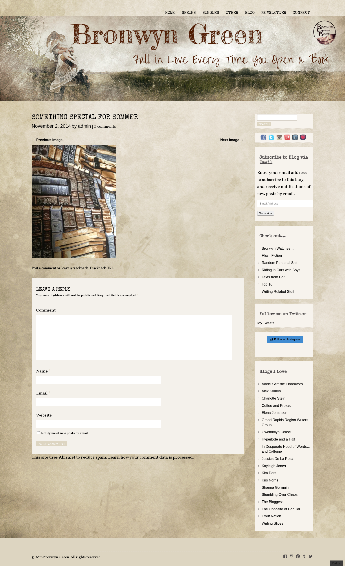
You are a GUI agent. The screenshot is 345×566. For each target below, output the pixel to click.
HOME (170, 13)
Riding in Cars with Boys (281, 270)
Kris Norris (270, 480)
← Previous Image (47, 140)
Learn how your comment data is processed (150, 457)
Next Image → (232, 140)
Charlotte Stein (273, 398)
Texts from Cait (273, 277)
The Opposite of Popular (281, 509)
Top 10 (267, 284)
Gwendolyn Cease (276, 432)
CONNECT (301, 13)
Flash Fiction (272, 255)
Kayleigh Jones (274, 466)
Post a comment (44, 268)
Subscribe (265, 213)
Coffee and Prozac (276, 405)
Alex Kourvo (271, 391)
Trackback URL (102, 268)
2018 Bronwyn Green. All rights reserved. (68, 557)
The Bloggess (272, 502)
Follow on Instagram (285, 339)
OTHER (232, 13)
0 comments (105, 126)
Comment (46, 310)
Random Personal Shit (279, 263)
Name (43, 371)
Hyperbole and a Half (278, 439)
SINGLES (210, 13)
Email (43, 393)
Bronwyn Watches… (278, 248)
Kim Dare (269, 473)
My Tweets (265, 323)
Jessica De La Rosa (277, 459)
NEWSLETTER (273, 13)
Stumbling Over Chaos (279, 494)
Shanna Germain (275, 487)
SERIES (189, 13)
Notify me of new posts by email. (65, 433)
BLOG (250, 13)
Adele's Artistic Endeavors (282, 384)
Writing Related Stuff (278, 291)
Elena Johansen (274, 413)
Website (44, 415)
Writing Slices (272, 523)
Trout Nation (271, 516)
